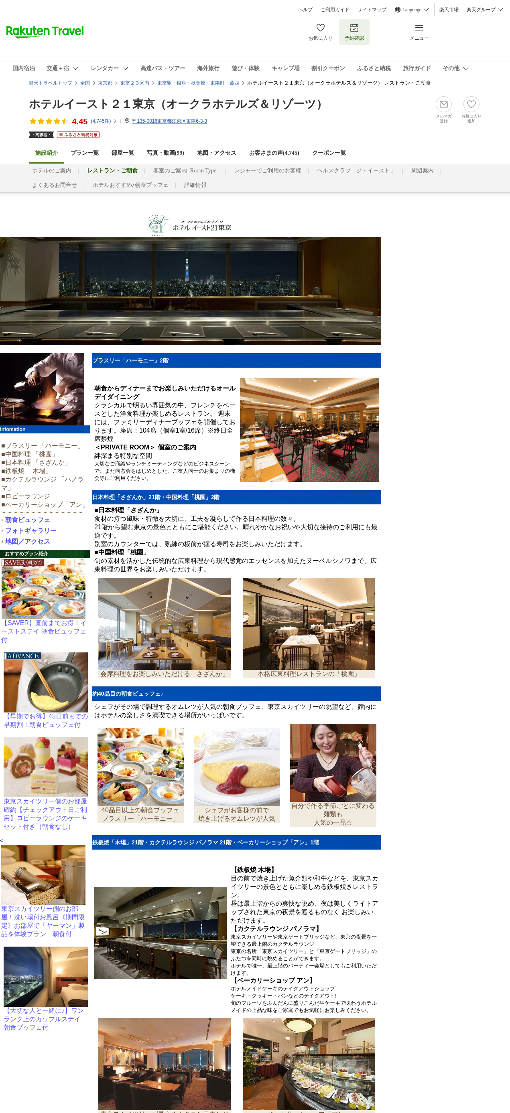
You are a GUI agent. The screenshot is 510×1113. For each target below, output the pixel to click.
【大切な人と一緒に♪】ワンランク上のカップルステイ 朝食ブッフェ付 (45, 1019)
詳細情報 (195, 185)
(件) (104, 121)
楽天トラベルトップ (50, 83)
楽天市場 (449, 9)
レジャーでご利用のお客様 (267, 171)
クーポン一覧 (329, 153)
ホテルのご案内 (51, 171)
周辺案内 (422, 171)
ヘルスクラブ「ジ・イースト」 (356, 171)
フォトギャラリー (31, 530)
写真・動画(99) (165, 153)
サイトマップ (372, 9)
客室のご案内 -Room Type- (185, 171)
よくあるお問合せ (54, 185)
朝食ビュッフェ (27, 519)
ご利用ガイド (335, 9)
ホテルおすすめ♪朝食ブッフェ (131, 185)
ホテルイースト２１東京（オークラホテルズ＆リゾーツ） (178, 104)
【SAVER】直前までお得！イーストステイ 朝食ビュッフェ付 (44, 631)
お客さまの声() (274, 153)
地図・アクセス (216, 153)
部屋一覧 (123, 153)
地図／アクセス (27, 541)
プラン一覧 (85, 153)
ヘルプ (305, 9)
